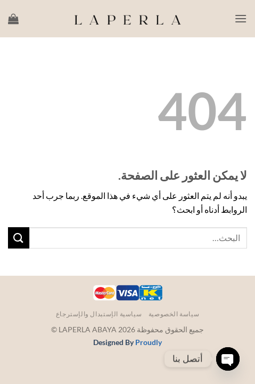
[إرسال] (18, 237)
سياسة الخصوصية (174, 314)
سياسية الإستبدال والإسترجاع (99, 314)
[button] (240, 18)
